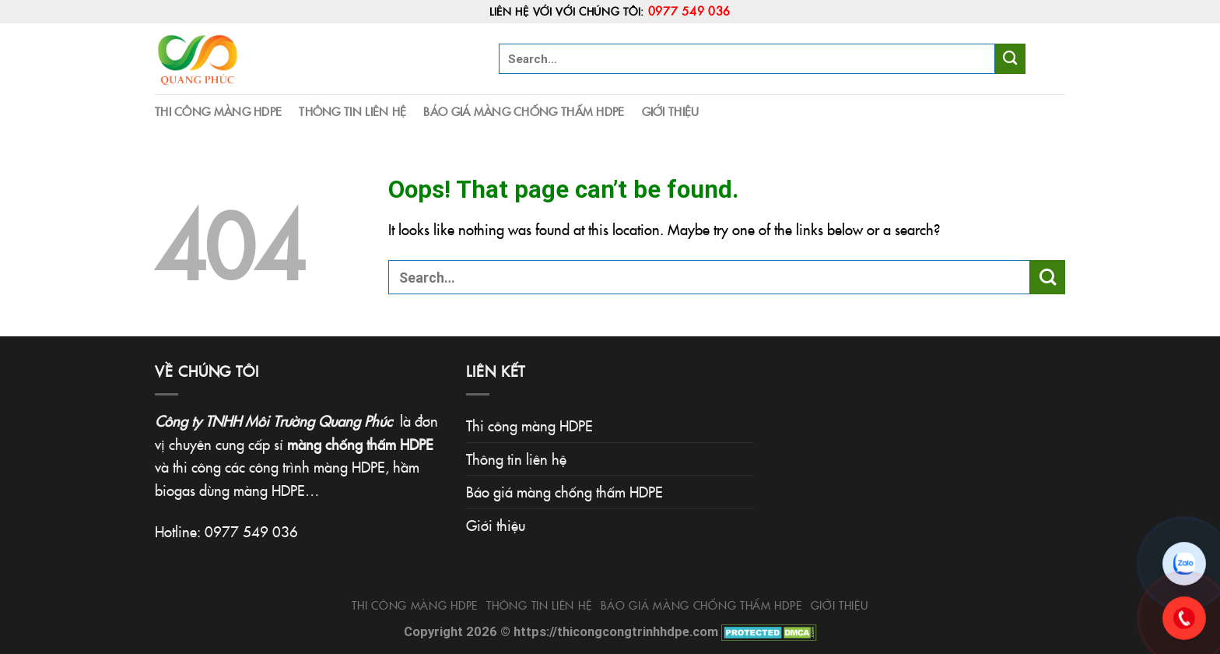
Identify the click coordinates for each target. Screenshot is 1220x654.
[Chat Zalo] (1184, 563)
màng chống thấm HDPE (360, 444)
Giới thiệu (670, 111)
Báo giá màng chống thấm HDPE (523, 111)
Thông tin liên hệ (352, 111)
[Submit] (1010, 58)
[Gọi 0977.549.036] (1184, 618)
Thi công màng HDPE (218, 111)
